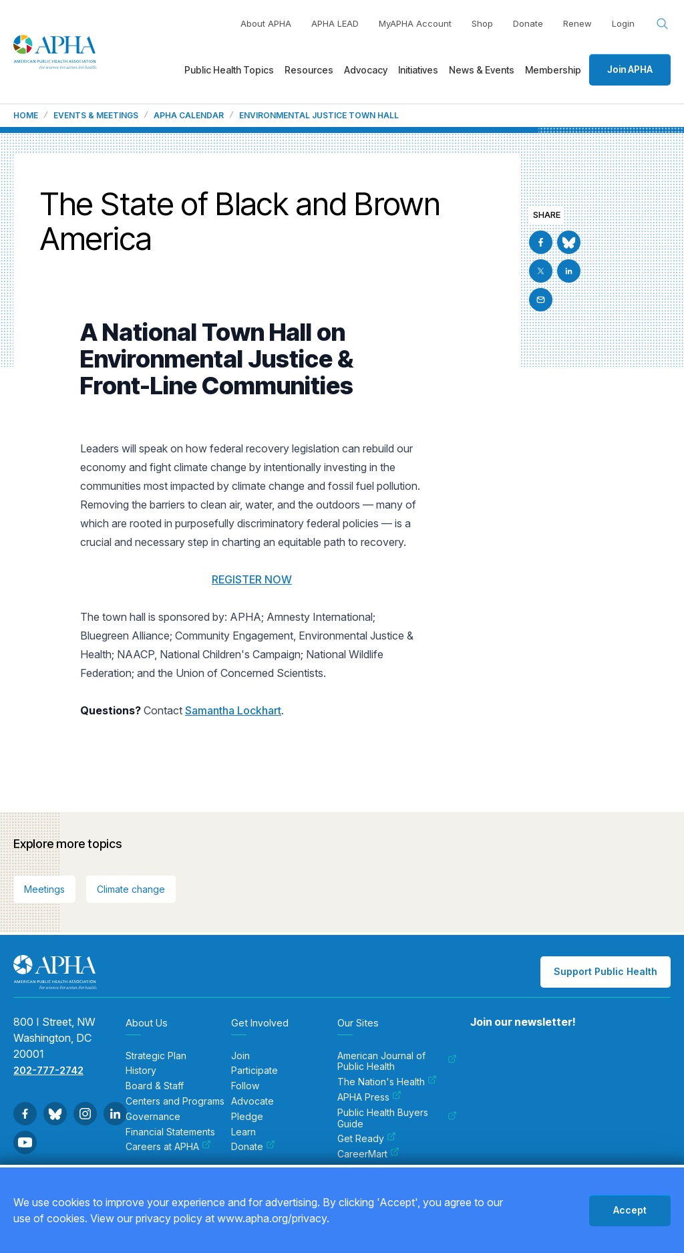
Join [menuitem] (240, 1056)
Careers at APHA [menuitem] (168, 1146)
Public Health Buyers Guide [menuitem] (397, 1118)
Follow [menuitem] (245, 1086)
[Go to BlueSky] (568, 242)
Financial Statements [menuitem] (170, 1132)
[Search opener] (663, 24)
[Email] (540, 299)
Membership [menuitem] (553, 70)
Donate (528, 23)
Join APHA (630, 69)
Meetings (44, 889)
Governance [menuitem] (153, 1116)
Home (25, 115)
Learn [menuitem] (243, 1132)
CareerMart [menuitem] (368, 1154)
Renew (577, 23)
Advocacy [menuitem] (365, 70)
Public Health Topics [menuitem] (229, 70)
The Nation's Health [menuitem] (387, 1082)
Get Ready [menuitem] (366, 1138)
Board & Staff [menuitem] (155, 1086)
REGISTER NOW (252, 579)
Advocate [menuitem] (252, 1101)
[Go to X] (540, 271)
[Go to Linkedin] (568, 271)
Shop (482, 23)
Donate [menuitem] (253, 1146)
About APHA (265, 23)
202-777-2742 (48, 1070)
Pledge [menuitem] (247, 1116)
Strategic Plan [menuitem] (156, 1056)
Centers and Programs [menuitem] (175, 1101)
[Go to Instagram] (85, 1113)
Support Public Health (605, 971)
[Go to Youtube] (25, 1142)
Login (623, 23)
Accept (630, 1210)
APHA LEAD (335, 23)
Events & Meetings (95, 115)
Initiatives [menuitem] (418, 70)
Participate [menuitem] (254, 1070)
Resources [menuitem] (309, 70)
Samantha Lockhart (233, 710)
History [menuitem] (141, 1070)
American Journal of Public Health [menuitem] (397, 1062)
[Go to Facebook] (540, 242)
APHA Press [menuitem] (369, 1097)
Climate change (131, 889)
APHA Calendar (189, 115)
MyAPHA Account (415, 23)
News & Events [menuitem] (481, 70)
